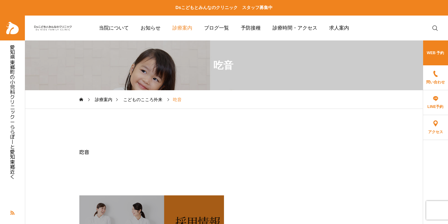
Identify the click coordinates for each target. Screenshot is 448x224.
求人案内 (339, 27)
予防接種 (251, 27)
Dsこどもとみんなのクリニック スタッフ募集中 (224, 7)
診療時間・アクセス (295, 27)
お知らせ (151, 27)
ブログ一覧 (216, 27)
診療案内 (182, 27)
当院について (114, 27)
